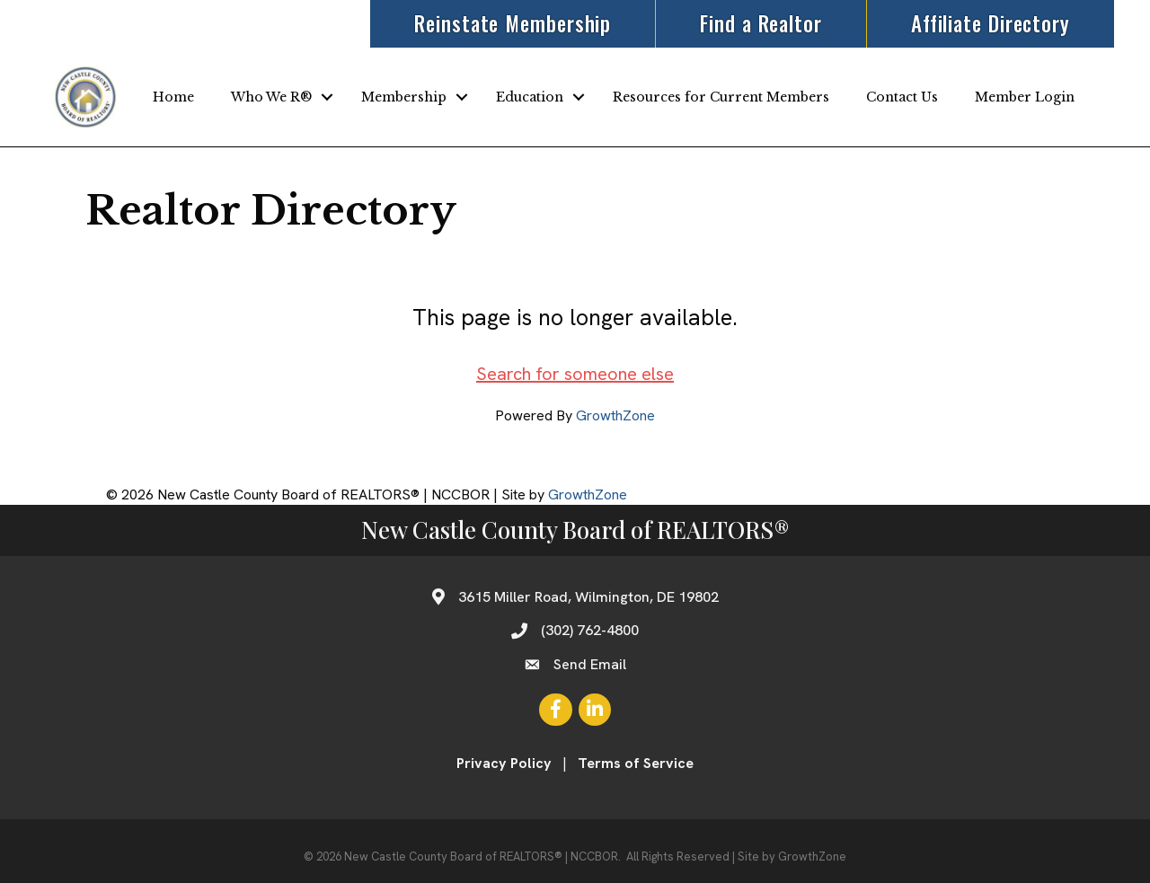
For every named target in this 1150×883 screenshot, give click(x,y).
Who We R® (271, 97)
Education (529, 97)
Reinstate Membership (512, 23)
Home (173, 97)
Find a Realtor (761, 23)
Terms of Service (636, 763)
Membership (404, 97)
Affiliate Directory (990, 23)
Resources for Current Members (721, 97)
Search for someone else (575, 373)
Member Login (1025, 97)
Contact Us (902, 97)
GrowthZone (615, 415)
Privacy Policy (504, 763)
